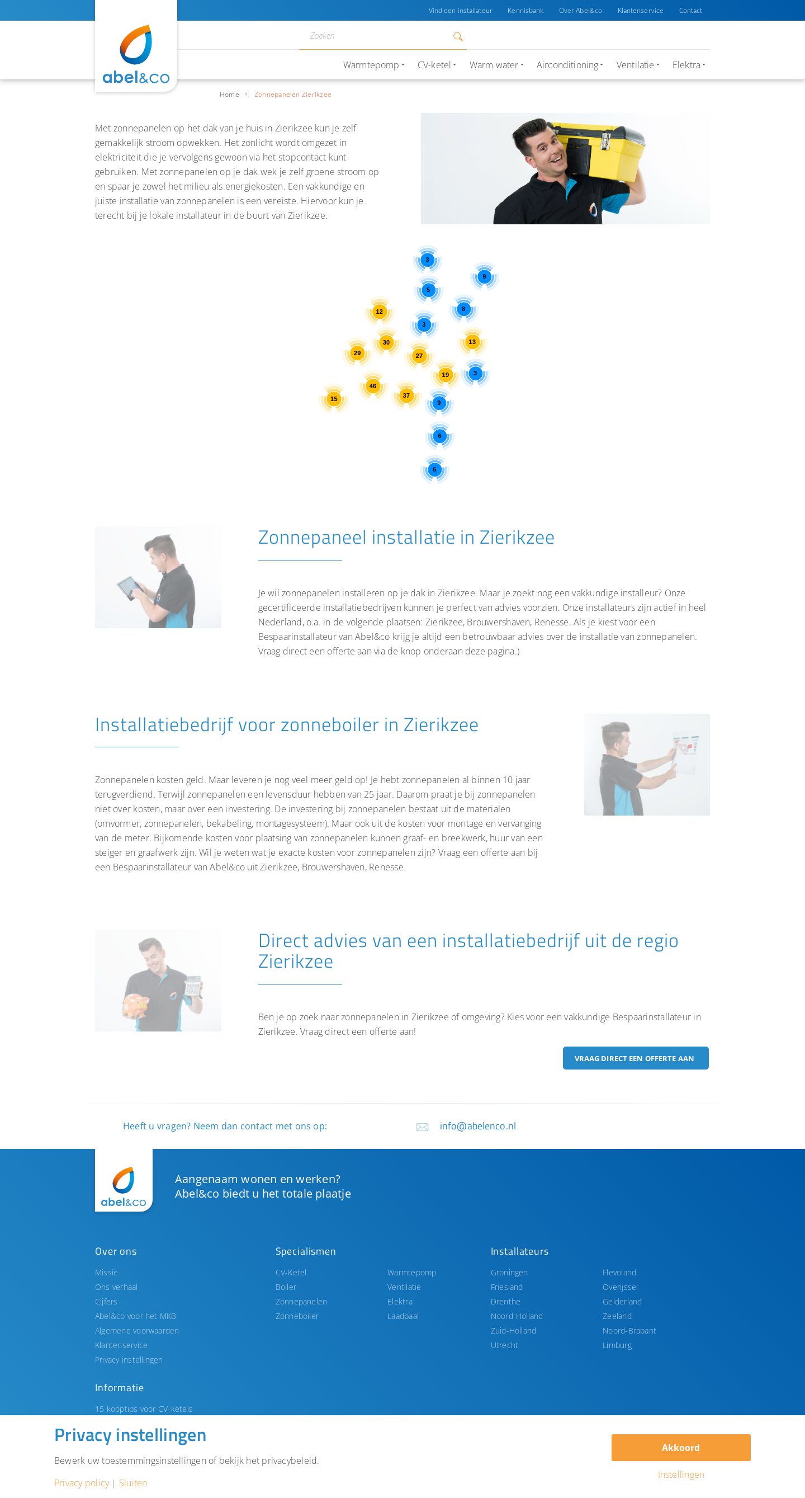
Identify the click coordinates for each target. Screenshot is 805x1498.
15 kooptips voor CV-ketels (144, 1408)
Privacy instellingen (129, 1359)
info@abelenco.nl (478, 1125)
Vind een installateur (459, 10)
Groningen (509, 1272)
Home (229, 94)
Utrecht (505, 1345)
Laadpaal (403, 1316)
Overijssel (620, 1287)
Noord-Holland (517, 1316)
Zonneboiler (297, 1316)
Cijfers (106, 1301)
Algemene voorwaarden (137, 1330)
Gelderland (622, 1301)
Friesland (507, 1287)
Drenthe (506, 1301)
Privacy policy (81, 1482)
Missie (106, 1272)
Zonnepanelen (302, 1301)
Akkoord (681, 1448)
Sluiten (133, 1482)
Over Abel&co (579, 10)
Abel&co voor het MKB (136, 1316)
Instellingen (681, 1474)
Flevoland (619, 1272)
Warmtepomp (411, 1272)
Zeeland (617, 1316)
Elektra (400, 1301)
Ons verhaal (116, 1287)
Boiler (286, 1287)
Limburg (617, 1345)
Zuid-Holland (514, 1330)
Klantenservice (640, 10)
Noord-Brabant (629, 1330)
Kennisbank (524, 10)
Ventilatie (404, 1287)
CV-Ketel (291, 1272)
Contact (690, 10)
